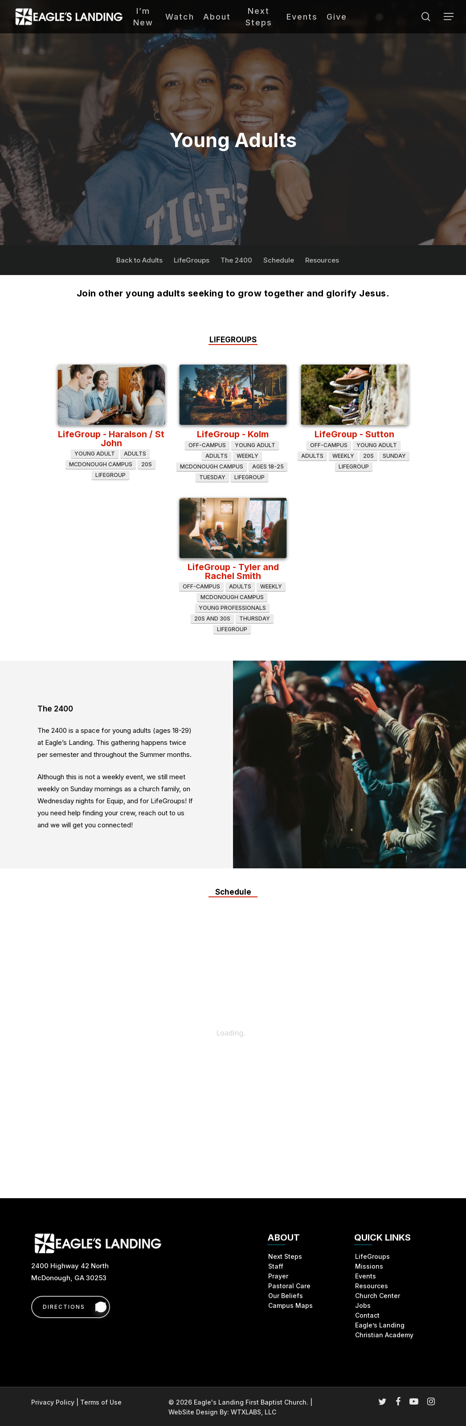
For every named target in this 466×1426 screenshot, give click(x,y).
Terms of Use (101, 1402)
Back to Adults (139, 260)
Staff (275, 1266)
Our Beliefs (285, 1295)
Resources (322, 260)
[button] (449, 16)
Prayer (278, 1276)
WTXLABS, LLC (253, 1412)
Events (365, 1276)
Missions (369, 1266)
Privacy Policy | (55, 1402)
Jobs (363, 1305)
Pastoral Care (289, 1286)
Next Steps (285, 1256)
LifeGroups (191, 260)
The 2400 (236, 260)
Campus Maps (290, 1305)
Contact (367, 1315)
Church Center (377, 1295)
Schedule (278, 260)
